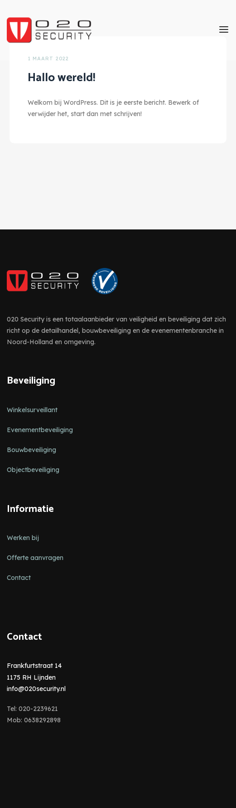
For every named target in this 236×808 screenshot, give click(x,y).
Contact (19, 578)
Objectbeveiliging (33, 470)
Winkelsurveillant (32, 410)
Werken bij (23, 538)
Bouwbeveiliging (31, 450)
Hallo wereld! (61, 78)
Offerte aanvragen (35, 558)
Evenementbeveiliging (40, 430)
